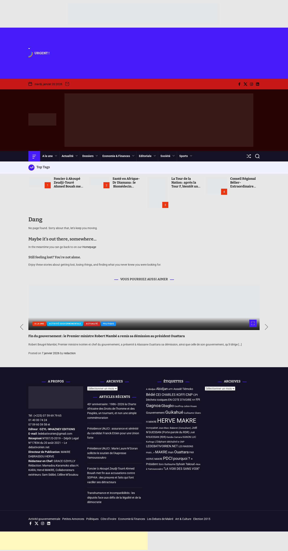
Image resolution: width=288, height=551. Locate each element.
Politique (108, 324)
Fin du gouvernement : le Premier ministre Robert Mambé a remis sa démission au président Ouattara (106, 336)
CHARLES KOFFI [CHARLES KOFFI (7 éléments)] (173, 395)
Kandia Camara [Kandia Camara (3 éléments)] (174, 437)
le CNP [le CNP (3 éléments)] (180, 442)
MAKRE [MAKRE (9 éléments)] (161, 452)
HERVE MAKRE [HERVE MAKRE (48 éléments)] (176, 420)
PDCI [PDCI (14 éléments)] (168, 458)
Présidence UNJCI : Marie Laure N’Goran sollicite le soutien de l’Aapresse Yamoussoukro (112, 453)
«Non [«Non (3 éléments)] (197, 464)
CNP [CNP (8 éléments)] (189, 395)
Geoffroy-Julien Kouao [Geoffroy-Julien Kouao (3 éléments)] (185, 406)
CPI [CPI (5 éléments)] (195, 394)
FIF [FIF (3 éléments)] (193, 400)
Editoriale (147, 156)
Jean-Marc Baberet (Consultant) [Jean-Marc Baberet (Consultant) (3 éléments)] (175, 428)
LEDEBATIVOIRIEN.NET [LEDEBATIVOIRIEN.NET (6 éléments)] (162, 446)
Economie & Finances (118, 156)
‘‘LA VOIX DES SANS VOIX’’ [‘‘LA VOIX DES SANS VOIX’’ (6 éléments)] (182, 469)
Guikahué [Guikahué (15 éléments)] (174, 412)
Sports (185, 156)
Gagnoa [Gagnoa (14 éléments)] (153, 405)
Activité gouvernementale (65, 324)
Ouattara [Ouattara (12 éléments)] (181, 452)
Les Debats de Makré (160, 519)
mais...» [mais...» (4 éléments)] (150, 452)
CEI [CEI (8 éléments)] (158, 395)
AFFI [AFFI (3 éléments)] (170, 389)
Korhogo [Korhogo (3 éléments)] (150, 442)
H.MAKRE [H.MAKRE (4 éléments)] (151, 421)
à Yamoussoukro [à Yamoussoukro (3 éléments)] (154, 469)
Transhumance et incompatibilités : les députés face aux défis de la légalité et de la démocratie (114, 497)
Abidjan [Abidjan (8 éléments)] (162, 389)
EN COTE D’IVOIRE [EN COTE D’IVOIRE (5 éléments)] (179, 399)
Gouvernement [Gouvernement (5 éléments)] (155, 412)
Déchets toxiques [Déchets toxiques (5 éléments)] (157, 399)
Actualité (70, 156)
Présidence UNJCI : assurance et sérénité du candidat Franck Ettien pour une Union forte (113, 433)
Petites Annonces (73, 519)
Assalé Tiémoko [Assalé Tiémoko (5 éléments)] (183, 389)
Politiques (92, 519)
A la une (49, 156)
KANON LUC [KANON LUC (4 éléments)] (189, 437)
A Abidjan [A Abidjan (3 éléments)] (151, 389)
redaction (70, 353)
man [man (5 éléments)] (171, 452)
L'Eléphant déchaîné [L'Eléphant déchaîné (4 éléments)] (166, 441)
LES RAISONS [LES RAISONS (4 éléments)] (185, 446)
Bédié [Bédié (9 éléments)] (150, 395)
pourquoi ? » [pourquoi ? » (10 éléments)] (182, 458)
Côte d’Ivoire (108, 519)
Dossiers (90, 156)
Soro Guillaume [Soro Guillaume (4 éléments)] (167, 464)
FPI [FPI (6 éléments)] (198, 400)
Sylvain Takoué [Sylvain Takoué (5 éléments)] (185, 464)
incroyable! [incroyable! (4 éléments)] (152, 428)
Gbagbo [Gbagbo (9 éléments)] (167, 406)
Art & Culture (183, 519)
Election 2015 (201, 519)
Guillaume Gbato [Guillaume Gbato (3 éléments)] (192, 413)
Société (167, 156)
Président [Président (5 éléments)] (152, 464)
